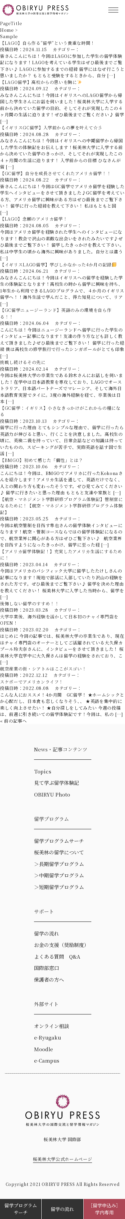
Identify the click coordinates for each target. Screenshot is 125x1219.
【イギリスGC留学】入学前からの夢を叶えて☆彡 (53, 127)
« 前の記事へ (13, 721)
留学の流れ (62, 1209)
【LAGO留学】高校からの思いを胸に (41, 82)
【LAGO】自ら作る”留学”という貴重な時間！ (47, 43)
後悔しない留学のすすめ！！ (29, 603)
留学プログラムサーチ (20, 1209)
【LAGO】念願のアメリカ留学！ (33, 219)
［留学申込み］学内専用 (104, 1209)
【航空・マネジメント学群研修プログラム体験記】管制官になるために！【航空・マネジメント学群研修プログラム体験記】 (61, 505)
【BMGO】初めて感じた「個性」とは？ (41, 460)
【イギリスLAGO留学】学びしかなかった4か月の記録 (60, 264)
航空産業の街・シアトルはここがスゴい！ (43, 668)
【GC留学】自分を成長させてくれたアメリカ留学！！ (55, 173)
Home (7, 30)
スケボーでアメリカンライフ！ (31, 682)
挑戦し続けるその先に (23, 362)
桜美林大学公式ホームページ (62, 1159)
